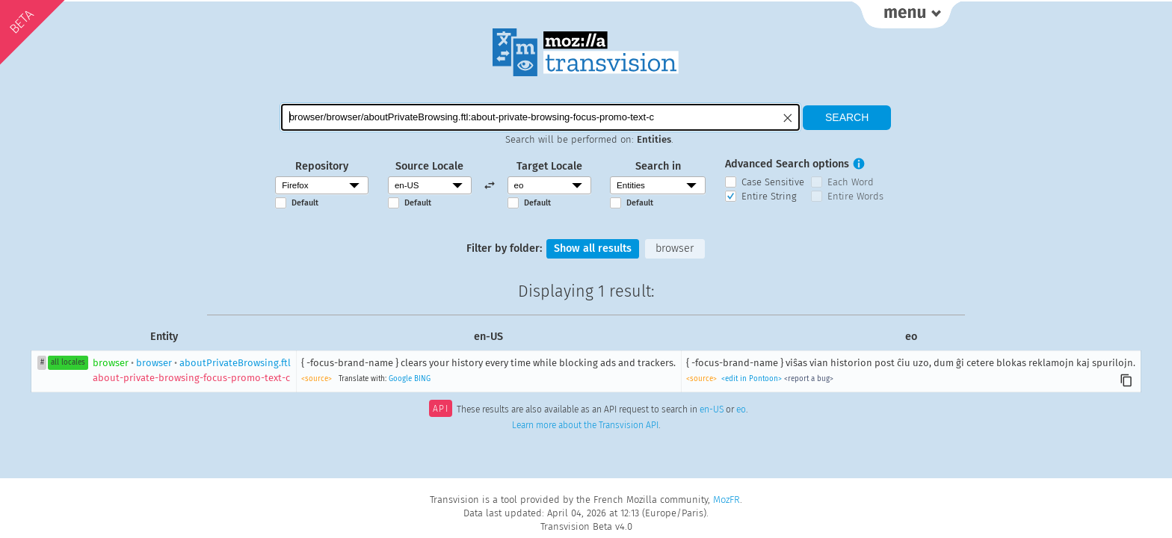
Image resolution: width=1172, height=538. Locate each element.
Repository (321, 166)
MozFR (726, 499)
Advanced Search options (787, 164)
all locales (68, 362)
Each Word (850, 182)
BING (422, 378)
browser (675, 248)
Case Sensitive (772, 182)
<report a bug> (808, 378)
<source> (316, 378)
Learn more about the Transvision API (585, 425)
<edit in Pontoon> (751, 378)
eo (741, 410)
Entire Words (855, 196)
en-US (712, 410)
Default (305, 203)
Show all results (593, 248)
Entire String (769, 196)
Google (400, 378)
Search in (658, 166)
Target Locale (549, 166)
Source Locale (429, 166)
